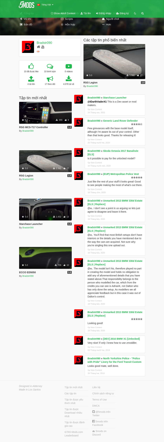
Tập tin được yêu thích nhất (74, 401)
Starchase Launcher (115, 97)
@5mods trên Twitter (101, 413)
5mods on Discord (99, 433)
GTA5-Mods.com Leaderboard (74, 434)
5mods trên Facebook (100, 423)
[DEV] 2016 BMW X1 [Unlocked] (121, 338)
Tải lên (86, 13)
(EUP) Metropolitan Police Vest (121, 174)
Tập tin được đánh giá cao (75, 424)
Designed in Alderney (30, 386)
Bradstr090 (44, 43)
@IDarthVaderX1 (97, 101)
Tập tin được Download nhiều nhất (73, 413)
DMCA (95, 405)
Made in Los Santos (30, 389)
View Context (95, 109)
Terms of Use (99, 399)
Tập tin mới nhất (73, 387)
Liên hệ (96, 387)
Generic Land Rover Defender (120, 120)
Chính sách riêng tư (103, 393)
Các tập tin (70, 393)
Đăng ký (122, 13)
